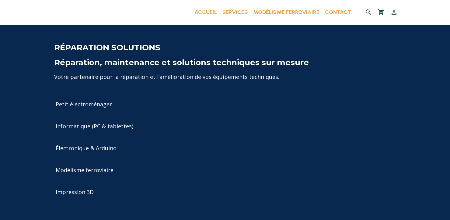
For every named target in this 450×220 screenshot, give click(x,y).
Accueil (205, 12)
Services (235, 12)
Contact (338, 12)
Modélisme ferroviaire (286, 12)
